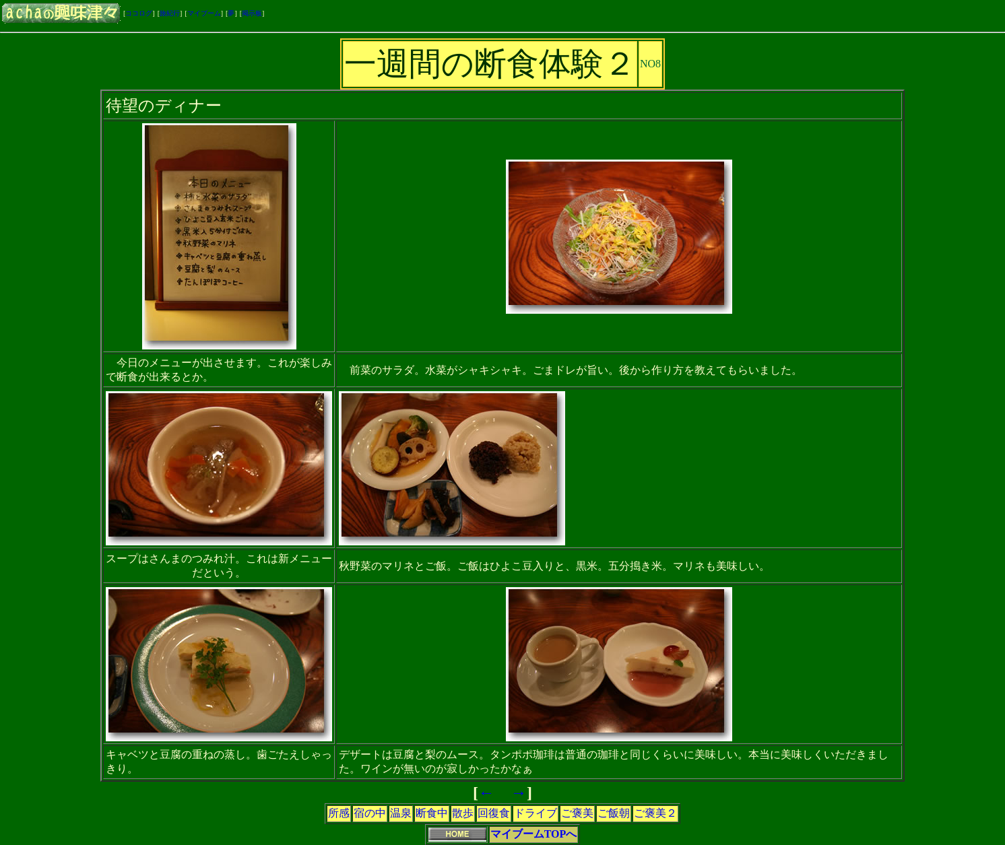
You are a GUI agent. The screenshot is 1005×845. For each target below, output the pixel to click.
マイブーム (204, 13)
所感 (339, 813)
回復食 (494, 813)
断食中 (432, 813)
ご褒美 (577, 813)
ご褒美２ (655, 813)
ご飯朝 (613, 813)
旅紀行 (170, 13)
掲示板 (252, 13)
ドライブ (535, 813)
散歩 (463, 813)
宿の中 (370, 813)
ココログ (138, 13)
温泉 (401, 813)
